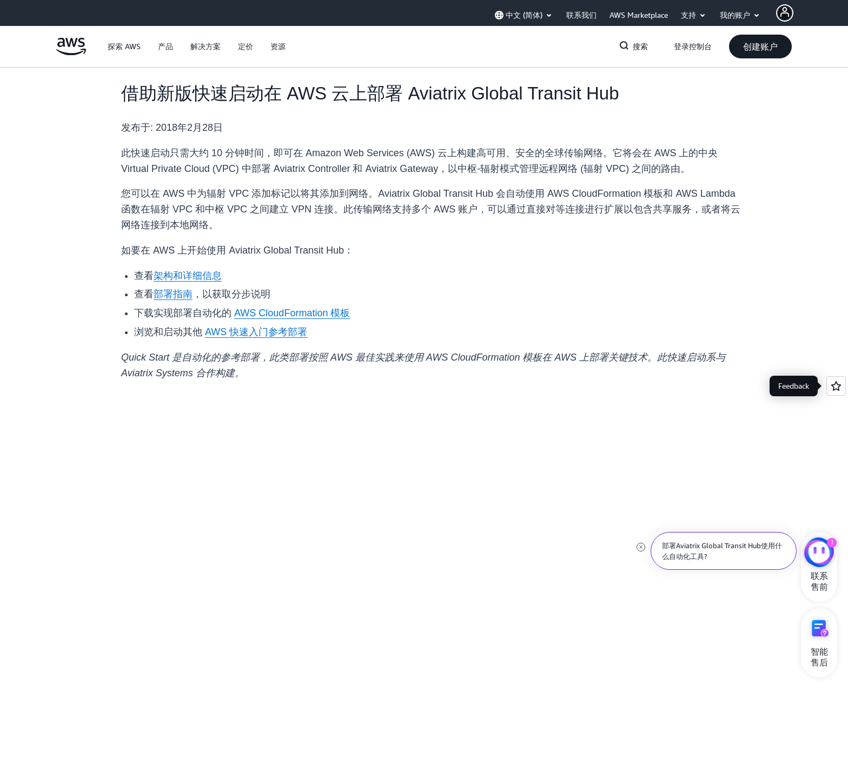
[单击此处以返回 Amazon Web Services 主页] (71, 52)
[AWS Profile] (784, 13)
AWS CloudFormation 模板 (292, 313)
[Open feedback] (836, 386)
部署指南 (173, 294)
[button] (124, 46)
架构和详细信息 (188, 275)
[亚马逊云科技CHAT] (819, 553)
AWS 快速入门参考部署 (256, 332)
